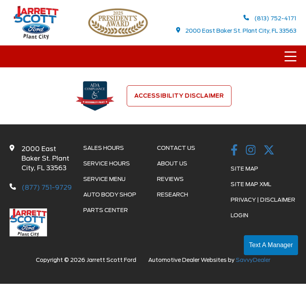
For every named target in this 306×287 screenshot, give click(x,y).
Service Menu (104, 179)
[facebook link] (234, 150)
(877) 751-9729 (47, 187)
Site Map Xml (251, 184)
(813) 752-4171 (269, 18)
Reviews (170, 179)
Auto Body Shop (109, 194)
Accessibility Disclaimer (179, 95)
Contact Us (176, 148)
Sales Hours (103, 148)
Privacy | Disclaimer (263, 200)
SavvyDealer (253, 260)
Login (239, 215)
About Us (172, 163)
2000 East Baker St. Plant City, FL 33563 (236, 30)
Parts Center (105, 210)
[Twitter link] (269, 150)
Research (172, 194)
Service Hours (106, 163)
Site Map (244, 168)
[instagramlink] (251, 150)
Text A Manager (271, 245)
